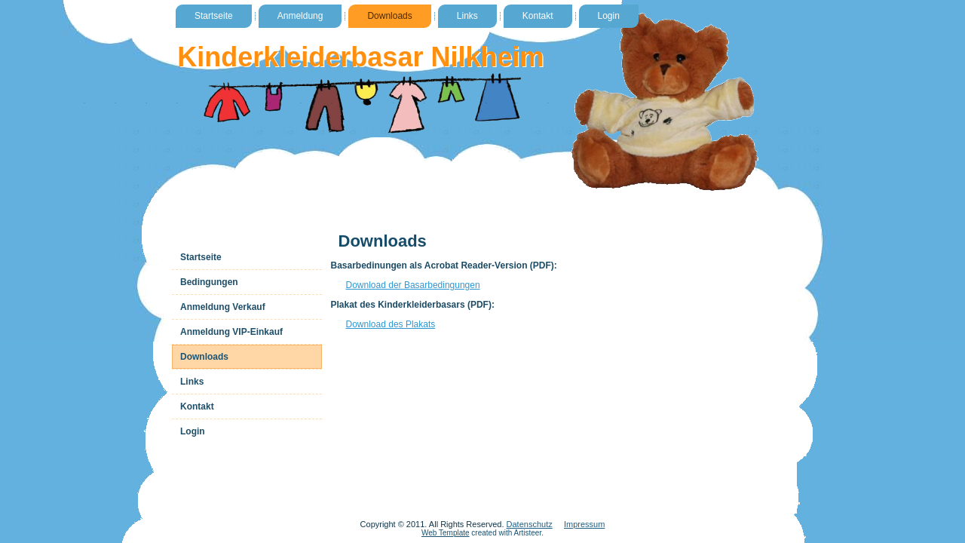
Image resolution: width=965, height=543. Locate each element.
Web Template (445, 533)
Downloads (389, 16)
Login (609, 16)
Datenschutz (530, 524)
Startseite (214, 16)
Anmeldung (300, 16)
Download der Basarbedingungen (413, 285)
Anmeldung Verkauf (222, 307)
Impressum (584, 524)
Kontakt (537, 16)
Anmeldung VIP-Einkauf (231, 332)
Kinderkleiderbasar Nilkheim (360, 56)
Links (467, 16)
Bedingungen (209, 282)
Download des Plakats (391, 324)
